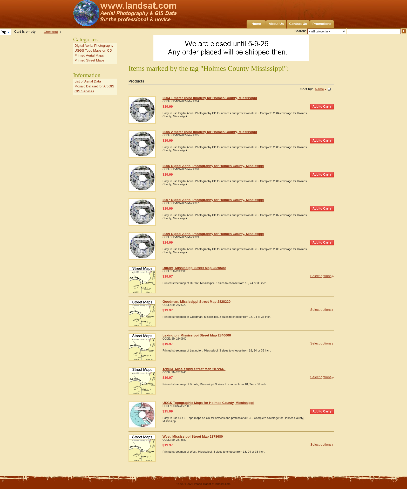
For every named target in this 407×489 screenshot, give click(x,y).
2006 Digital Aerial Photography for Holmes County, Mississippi (213, 166)
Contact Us (298, 24)
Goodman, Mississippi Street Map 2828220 (196, 302)
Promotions (322, 24)
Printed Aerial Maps (89, 55)
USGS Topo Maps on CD (93, 50)
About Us (276, 24)
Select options (320, 276)
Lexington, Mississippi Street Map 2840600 (196, 335)
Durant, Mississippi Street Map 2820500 (194, 268)
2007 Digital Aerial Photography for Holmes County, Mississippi (213, 200)
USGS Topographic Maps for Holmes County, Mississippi (208, 403)
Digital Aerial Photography (93, 45)
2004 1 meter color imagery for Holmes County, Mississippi (209, 98)
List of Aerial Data (87, 81)
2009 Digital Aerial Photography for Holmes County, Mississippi (213, 234)
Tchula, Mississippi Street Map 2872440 (194, 369)
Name (319, 89)
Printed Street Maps (89, 60)
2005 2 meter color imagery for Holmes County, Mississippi (209, 132)
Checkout (51, 32)
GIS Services (84, 91)
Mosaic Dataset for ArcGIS (94, 86)
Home (256, 24)
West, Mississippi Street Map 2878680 (192, 436)
